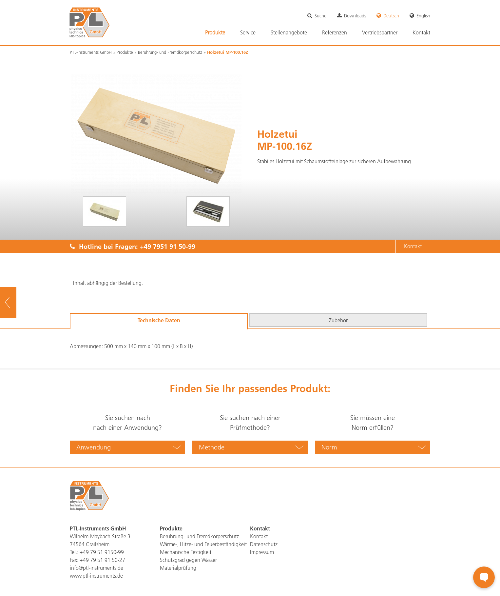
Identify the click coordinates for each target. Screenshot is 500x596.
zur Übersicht (16, 302)
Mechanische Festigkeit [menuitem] (185, 552)
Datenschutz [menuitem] (264, 544)
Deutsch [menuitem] (391, 16)
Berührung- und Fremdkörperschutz (170, 52)
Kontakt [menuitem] (421, 32)
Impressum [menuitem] (262, 552)
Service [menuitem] (248, 32)
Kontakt (413, 246)
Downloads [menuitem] (355, 16)
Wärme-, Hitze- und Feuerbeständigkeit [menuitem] (203, 544)
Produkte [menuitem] (215, 32)
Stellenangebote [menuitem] (289, 32)
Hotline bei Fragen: (132, 246)
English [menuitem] (423, 16)
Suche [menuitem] (320, 16)
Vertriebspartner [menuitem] (379, 32)
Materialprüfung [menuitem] (178, 568)
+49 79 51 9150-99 (102, 552)
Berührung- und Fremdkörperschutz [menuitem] (199, 536)
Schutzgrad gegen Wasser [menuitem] (188, 560)
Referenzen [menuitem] (334, 32)
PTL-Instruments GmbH (91, 52)
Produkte (125, 52)
